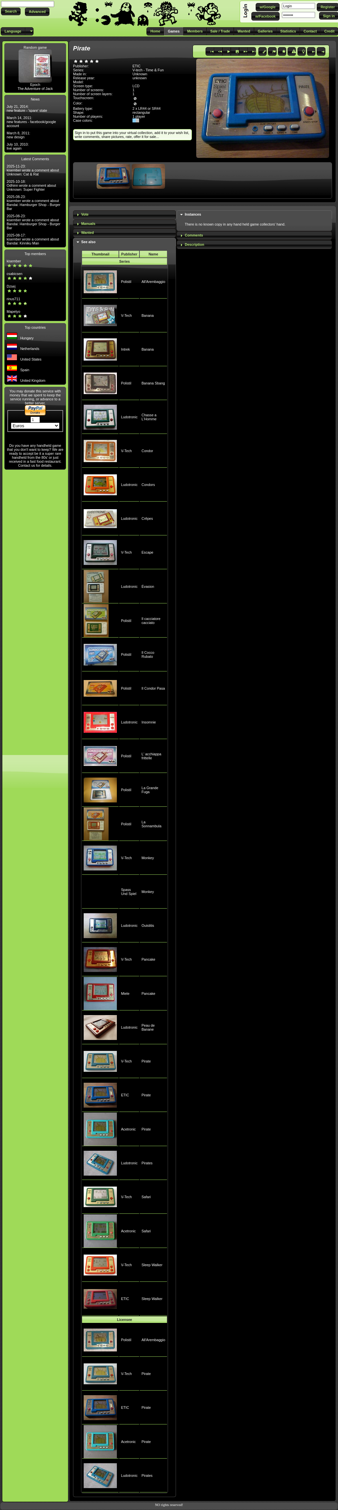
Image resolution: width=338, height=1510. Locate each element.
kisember (14, 261)
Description (194, 244)
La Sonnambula (151, 824)
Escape (147, 552)
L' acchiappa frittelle (151, 756)
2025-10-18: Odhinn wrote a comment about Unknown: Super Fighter (31, 185)
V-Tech (126, 315)
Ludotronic (129, 417)
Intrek (125, 349)
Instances (193, 214)
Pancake (148, 959)
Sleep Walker (151, 1265)
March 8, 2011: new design (18, 135)
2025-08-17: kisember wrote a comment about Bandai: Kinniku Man (33, 239)
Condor (147, 451)
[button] (11, 11)
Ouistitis (147, 925)
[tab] (124, 214)
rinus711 (13, 299)
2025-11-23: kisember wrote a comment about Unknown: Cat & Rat (33, 170)
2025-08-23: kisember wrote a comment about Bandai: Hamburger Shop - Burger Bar (33, 203)
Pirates (146, 1163)
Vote (84, 214)
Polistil (126, 282)
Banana (147, 315)
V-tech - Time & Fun (148, 70)
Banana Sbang (153, 383)
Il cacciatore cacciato (150, 621)
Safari (146, 1197)
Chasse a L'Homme (148, 417)
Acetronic (128, 1129)
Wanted (87, 233)
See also (88, 242)
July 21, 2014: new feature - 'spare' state (27, 108)
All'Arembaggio (153, 282)
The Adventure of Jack (35, 89)
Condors (148, 485)
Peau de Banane (148, 1027)
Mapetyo (13, 311)
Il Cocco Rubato (147, 654)
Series (124, 261)
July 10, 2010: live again (18, 146)
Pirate (146, 1061)
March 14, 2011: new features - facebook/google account (31, 122)
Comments (194, 235)
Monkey (147, 858)
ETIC (125, 1095)
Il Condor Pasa (153, 688)
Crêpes (147, 518)
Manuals (88, 224)
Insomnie (148, 722)
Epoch (35, 85)
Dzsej (11, 286)
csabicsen (14, 274)
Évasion (147, 586)
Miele (125, 993)
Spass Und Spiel (128, 892)
